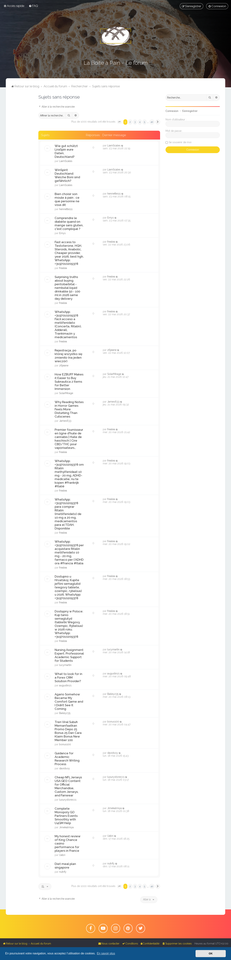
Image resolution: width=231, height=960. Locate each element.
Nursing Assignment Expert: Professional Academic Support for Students (69, 655)
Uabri (62, 855)
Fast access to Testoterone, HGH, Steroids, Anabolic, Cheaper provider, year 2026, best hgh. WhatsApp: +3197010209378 (69, 253)
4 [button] (139, 122)
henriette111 (66, 209)
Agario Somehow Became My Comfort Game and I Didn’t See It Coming (69, 701)
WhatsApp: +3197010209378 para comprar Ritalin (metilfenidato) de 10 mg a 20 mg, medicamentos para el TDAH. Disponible (68, 514)
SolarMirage (66, 393)
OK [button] (211, 953)
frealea (63, 268)
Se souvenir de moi (180, 142)
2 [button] (130, 122)
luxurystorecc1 (67, 799)
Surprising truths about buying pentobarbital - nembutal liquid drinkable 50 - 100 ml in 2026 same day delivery (67, 287)
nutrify (62, 871)
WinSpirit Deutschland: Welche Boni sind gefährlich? (67, 175)
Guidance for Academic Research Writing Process (67, 758)
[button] (119, 122)
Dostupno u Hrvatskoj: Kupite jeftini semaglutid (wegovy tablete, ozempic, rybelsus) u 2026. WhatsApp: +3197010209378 (68, 587)
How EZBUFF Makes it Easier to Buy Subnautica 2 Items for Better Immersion (69, 382)
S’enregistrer (190, 111)
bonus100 (65, 744)
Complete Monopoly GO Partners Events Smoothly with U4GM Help (66, 816)
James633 (65, 420)
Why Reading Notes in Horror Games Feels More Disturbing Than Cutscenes (69, 409)
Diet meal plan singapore (65, 865)
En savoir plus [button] (106, 953)
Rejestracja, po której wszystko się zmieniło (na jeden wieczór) (68, 355)
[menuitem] (33, 5)
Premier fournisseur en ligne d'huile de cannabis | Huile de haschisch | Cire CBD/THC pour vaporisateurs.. (69, 439)
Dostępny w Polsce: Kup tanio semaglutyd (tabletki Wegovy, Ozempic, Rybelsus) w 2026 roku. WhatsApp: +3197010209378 (69, 624)
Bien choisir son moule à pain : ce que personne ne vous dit (67, 199)
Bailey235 (64, 713)
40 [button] (152, 122)
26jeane (63, 365)
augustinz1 (65, 685)
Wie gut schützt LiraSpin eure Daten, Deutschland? (66, 151)
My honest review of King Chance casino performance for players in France (67, 843)
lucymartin (65, 665)
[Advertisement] (22, 148)
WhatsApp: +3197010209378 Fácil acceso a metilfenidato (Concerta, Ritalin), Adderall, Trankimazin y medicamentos (68, 324)
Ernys (62, 233)
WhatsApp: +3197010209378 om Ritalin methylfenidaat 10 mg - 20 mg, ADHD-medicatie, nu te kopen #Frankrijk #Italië (69, 473)
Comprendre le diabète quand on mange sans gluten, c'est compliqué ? (69, 223)
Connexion (172, 111)
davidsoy (64, 768)
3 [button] (135, 122)
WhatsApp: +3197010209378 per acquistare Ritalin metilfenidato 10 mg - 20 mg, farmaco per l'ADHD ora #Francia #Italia (69, 552)
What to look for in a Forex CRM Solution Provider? (68, 677)
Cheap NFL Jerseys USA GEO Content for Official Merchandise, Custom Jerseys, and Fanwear (68, 786)
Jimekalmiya (66, 827)
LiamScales (65, 161)
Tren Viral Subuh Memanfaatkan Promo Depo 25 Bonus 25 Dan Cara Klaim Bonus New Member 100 (68, 731)
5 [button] (144, 122)
